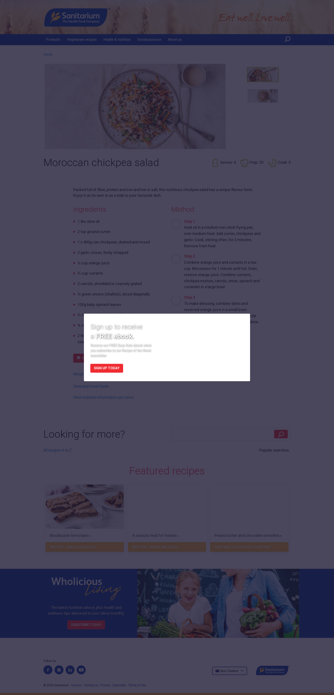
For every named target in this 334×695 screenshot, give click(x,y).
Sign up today (106, 368)
